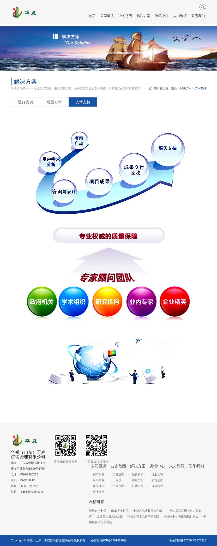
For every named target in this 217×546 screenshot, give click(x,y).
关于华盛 (98, 474)
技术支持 (200, 88)
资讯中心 (157, 466)
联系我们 (196, 466)
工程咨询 (118, 474)
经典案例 (25, 102)
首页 (92, 16)
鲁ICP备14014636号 (113, 540)
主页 (174, 88)
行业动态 (157, 474)
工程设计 (118, 480)
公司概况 (98, 466)
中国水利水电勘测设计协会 (181, 516)
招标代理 (118, 486)
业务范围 (118, 466)
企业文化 (98, 491)
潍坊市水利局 (97, 510)
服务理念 (98, 486)
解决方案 (186, 88)
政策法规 (157, 486)
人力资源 (177, 466)
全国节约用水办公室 (110, 516)
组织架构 (98, 480)
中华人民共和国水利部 (147, 510)
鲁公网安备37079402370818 (187, 540)
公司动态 (157, 480)
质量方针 (54, 102)
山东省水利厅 (119, 510)
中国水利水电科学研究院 (143, 516)
